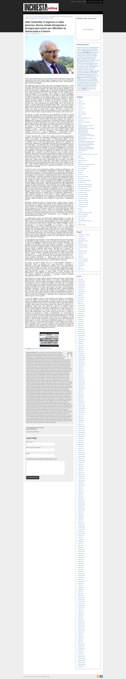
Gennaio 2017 (81, 501)
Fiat (81, 61)
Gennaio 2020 (81, 428)
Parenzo (90, 77)
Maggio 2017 (81, 492)
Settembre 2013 (81, 581)
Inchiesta (26, 676)
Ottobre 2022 (81, 361)
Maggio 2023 (81, 347)
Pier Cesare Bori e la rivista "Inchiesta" (86, 141)
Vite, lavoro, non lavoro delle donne (86, 147)
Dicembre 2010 (81, 644)
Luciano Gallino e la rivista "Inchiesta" (86, 135)
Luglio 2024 (80, 319)
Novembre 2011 (81, 626)
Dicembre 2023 (81, 333)
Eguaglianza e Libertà (83, 240)
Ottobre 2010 (81, 646)
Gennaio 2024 (81, 331)
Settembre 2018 (81, 460)
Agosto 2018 (81, 462)
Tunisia (89, 88)
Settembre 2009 (81, 660)
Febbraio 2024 (81, 329)
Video (34, 12)
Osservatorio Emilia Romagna (84, 186)
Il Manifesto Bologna (82, 251)
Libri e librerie (81, 170)
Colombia (88, 55)
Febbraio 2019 (81, 450)
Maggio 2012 (81, 613)
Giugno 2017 (81, 490)
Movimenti (80, 174)
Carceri (79, 110)
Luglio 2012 (80, 609)
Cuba (95, 55)
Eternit (97, 60)
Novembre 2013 (81, 577)
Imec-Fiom (80, 255)
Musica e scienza (82, 137)
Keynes (86, 68)
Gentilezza (80, 63)
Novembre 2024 (81, 311)
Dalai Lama (83, 57)
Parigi (94, 77)
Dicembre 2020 (81, 406)
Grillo (90, 65)
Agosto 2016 (81, 511)
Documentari (81, 120)
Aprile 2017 (80, 494)
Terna (94, 85)
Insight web (80, 257)
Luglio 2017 (80, 488)
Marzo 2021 (80, 400)
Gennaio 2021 (81, 404)
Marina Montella (92, 72)
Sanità (85, 82)
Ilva (88, 66)
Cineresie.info (81, 236)
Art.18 (93, 49)
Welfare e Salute (81, 224)
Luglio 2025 (80, 295)
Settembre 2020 (81, 412)
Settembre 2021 (81, 388)
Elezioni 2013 (80, 60)
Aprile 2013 (80, 591)
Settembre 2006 (81, 664)
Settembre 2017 (81, 484)
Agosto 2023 (81, 341)
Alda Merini (96, 47)
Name (29, 441)
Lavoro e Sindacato (82, 168)
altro (79, 99)
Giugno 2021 (81, 394)
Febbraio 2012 (81, 620)
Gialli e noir (80, 162)
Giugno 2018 (81, 466)
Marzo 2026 (80, 279)
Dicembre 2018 (81, 454)
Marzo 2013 (80, 593)
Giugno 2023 (81, 345)
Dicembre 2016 (81, 503)
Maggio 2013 (81, 589)
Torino (94, 87)
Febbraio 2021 (81, 402)
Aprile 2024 (80, 325)
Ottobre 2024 (81, 313)
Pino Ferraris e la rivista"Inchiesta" (85, 143)
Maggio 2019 (81, 444)
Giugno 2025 (81, 297)
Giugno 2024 (81, 321)
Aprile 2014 (80, 567)
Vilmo (87, 90)
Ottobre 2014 (81, 555)
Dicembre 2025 (81, 285)
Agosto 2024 (81, 317)
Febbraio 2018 (81, 474)
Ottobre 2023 (81, 337)
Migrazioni (80, 172)
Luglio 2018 (80, 464)
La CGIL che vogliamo (83, 259)
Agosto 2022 (81, 365)
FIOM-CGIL (80, 242)
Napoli (88, 75)
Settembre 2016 (81, 509)
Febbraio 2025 (81, 305)
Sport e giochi (81, 218)
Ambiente (80, 101)
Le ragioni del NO (93, 71)
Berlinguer (80, 52)
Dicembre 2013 (81, 575)
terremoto (79, 87)
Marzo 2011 (80, 642)
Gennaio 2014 (81, 573)
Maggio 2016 (81, 517)
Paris (79, 79)
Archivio (80, 105)
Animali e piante (81, 103)
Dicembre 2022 (81, 357)
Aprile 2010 (80, 654)
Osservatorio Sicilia (82, 198)
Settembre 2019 (81, 436)
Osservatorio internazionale (84, 190)
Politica (50, 348)
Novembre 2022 (81, 359)
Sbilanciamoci (81, 263)
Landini (86, 71)
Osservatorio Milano (82, 192)
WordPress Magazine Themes (44, 676)
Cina (85, 54)
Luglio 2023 (80, 343)
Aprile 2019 (80, 446)
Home (31, 16)
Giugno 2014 (81, 563)
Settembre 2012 (81, 605)
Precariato (80, 210)
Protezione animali (86, 80)
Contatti (84, 1)
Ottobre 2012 (81, 603)
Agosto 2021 (81, 390)
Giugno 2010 (81, 652)
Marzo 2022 (80, 375)
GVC (79, 249)
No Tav (97, 75)
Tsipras (84, 88)
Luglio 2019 (80, 440)
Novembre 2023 (81, 335)
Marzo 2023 (80, 351)
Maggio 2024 (81, 323)
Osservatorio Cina (82, 182)
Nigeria (92, 75)
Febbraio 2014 (81, 571)
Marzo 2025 (80, 303)
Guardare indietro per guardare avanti (41, 16)
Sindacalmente (81, 265)
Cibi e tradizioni (81, 112)
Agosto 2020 (81, 414)
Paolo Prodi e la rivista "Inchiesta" (85, 138)
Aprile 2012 (80, 615)
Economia (80, 152)
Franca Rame (90, 61)
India (90, 66)
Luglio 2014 (80, 561)
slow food (89, 84)
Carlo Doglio (80, 54)
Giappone (91, 63)
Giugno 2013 (81, 587)
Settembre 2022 (81, 363)
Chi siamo (73, 1)
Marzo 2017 (80, 496)
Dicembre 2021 (81, 382)
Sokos (79, 267)
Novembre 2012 (81, 601)
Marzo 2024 (80, 327)
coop (92, 55)
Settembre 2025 (81, 291)
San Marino (80, 82)
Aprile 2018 (80, 470)
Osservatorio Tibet (52, 12)
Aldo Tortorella (27, 33)
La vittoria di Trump (88, 69)
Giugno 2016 (81, 515)
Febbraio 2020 (81, 426)
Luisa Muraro (80, 72)
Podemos (94, 79)
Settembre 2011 (81, 630)
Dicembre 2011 (81, 624)
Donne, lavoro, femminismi (84, 122)
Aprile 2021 (80, 398)
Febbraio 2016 (81, 523)
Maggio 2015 (81, 541)
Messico (84, 74)
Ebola (90, 58)
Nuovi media (81, 178)
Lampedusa (80, 71)
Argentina (88, 49)
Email (33, 447)
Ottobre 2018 (81, 458)
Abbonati (79, 1)
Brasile (92, 52)
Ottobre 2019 (81, 434)
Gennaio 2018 (81, 476)
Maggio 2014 (81, 565)
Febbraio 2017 (81, 499)
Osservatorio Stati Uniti (83, 200)
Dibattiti (30, 12)
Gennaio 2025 (81, 307)
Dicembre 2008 (81, 662)
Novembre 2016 (81, 505)
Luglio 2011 (80, 634)
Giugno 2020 (81, 418)
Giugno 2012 (81, 611)
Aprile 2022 (80, 373)
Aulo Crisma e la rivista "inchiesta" (85, 125)
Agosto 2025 (81, 293)
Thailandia (85, 87)
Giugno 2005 (81, 666)
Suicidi (87, 85)
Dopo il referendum (82, 58)
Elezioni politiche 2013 (83, 131)
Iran (78, 68)
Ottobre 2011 (81, 628)
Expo (78, 61)
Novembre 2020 (81, 408)
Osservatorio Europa (82, 188)
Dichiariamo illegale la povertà (84, 118)
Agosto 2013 (81, 583)
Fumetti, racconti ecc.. (83, 160)
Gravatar (55, 459)
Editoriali (38, 12)
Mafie (86, 72)
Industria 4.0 (95, 66)
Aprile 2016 (80, 519)
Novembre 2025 (81, 287)
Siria (85, 84)
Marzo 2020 (80, 424)
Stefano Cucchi (81, 85)
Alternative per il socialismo (84, 234)
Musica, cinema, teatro (83, 176)
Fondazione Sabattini (82, 246)
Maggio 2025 (81, 299)
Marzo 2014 (80, 569)
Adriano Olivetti (88, 47)
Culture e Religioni (82, 114)
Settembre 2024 (81, 315)
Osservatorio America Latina (84, 180)
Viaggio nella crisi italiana (83, 145)
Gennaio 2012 (81, 622)
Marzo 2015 (80, 545)
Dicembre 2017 (81, 478)
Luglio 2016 (80, 513)
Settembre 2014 (81, 557)
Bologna (86, 52)
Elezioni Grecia (89, 60)
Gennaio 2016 (81, 525)
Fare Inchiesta (45, 12)
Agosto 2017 (81, 486)
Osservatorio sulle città (83, 204)
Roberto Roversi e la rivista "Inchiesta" (86, 144)
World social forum (82, 150)
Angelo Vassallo (81, 49)
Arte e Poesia (81, 108)
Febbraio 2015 (81, 547)
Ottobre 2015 (81, 531)
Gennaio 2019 (81, 452)
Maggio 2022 (81, 371)
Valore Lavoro (81, 269)
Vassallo (79, 90)
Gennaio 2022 (81, 380)
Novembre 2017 (81, 480)
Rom (96, 80)
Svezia (91, 85)
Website (28, 453)
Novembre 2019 (81, 432)
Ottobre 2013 (81, 579)
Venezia (84, 90)
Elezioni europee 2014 (83, 129)
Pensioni (83, 79)
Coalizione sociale (92, 54)
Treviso (79, 88)
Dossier (25, 12)
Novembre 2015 (81, 529)
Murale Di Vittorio (81, 75)
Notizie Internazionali (82, 261)
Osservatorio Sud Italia (83, 202)
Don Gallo (94, 57)
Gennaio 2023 (81, 355)
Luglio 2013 (80, 585)
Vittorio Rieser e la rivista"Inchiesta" (86, 148)
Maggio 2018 (81, 468)
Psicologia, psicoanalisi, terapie (85, 212)
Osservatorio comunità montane (85, 184)
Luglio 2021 (80, 392)
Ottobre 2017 (81, 482)
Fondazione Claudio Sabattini (84, 134)
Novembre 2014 (81, 553)
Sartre (89, 82)
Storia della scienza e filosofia (84, 220)
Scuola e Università (82, 216)
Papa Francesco (82, 77)
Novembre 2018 (81, 456)
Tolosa (90, 87)
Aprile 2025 (80, 301)
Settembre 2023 (81, 339)
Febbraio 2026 (81, 281)
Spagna (94, 84)
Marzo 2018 (80, 472)
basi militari (90, 50)
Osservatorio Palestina (83, 194)
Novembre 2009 (81, 658)
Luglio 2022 (80, 367)
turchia (94, 88)
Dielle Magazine (81, 238)
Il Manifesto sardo (82, 253)
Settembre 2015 (81, 533)
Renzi (93, 80)
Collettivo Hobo (81, 55)
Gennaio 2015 (81, 549)
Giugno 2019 (81, 442)
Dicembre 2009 (81, 656)
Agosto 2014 (81, 559)
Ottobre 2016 (81, 507)
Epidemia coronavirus (83, 132)
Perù (87, 79)
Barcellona (84, 50)
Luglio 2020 (80, 416)
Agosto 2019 (81, 438)
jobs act (81, 68)
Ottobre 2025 (81, 289)
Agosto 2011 (81, 632)
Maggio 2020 (81, 420)
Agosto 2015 (81, 535)
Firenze (84, 61)
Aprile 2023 (80, 349)
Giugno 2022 (81, 369)
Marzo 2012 (80, 617)
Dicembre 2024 (81, 309)
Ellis (94, 60)
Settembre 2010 (81, 648)
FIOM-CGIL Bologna (82, 244)
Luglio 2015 (80, 537)
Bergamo (96, 50)
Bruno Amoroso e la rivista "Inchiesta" (86, 128)
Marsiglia (79, 74)
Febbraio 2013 (81, 595)
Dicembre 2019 (81, 430)
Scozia (92, 82)
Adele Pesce (80, 47)
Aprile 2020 (80, 422)
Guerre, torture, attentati (83, 166)
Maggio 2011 (81, 638)
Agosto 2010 (81, 650)
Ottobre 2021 (81, 386)
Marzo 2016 (80, 521)
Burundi (97, 52)
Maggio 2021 (81, 396)
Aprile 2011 (80, 640)
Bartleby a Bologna (82, 127)
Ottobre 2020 (81, 410)
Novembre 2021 (81, 384)
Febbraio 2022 (81, 378)
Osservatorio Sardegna (83, 196)
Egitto (93, 58)
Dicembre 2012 (81, 599)
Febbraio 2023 (81, 353)
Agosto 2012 (81, 607)
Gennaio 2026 (81, 283)
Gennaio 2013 (81, 597)
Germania (86, 63)
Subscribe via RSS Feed (33, 431)
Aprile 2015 (80, 543)
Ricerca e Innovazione (83, 214)
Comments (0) (39, 33)
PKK (90, 79)
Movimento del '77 (92, 74)
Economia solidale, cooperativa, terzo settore (88, 154)
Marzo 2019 (80, 448)
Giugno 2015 (81, 539)
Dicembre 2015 (81, 527)
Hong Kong (84, 66)
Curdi (78, 57)
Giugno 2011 (81, 636)
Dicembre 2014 (81, 551)
